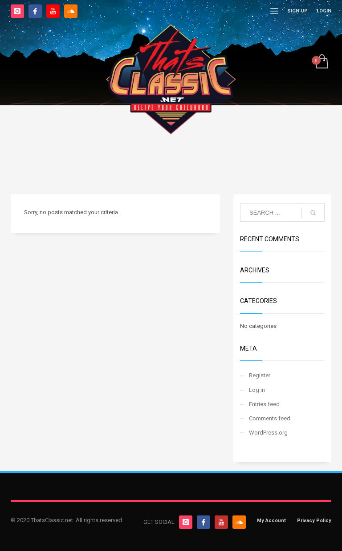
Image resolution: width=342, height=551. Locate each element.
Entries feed (264, 404)
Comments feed (269, 418)
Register (259, 375)
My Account (271, 520)
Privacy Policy (314, 520)
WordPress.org (268, 432)
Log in (257, 390)
